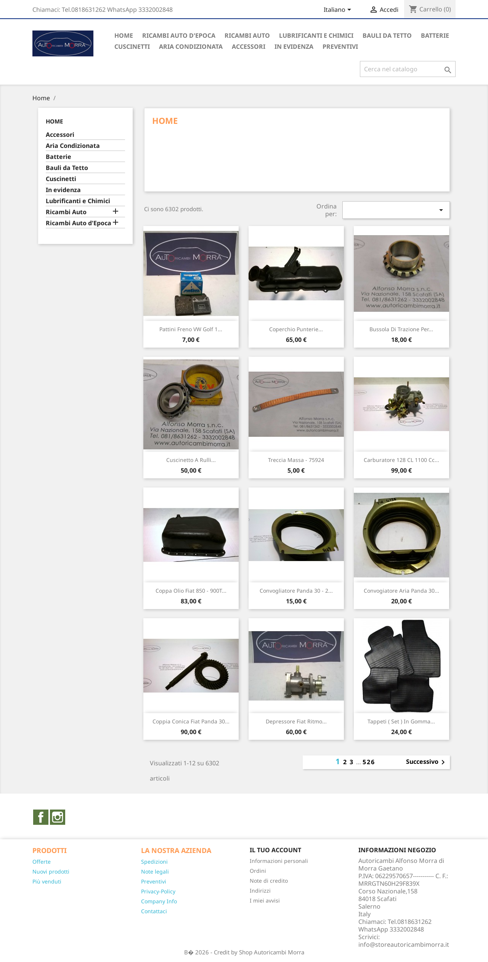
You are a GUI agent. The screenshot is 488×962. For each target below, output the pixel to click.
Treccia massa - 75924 (296, 459)
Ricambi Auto (66, 212)
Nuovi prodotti (50, 871)
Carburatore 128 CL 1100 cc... (401, 459)
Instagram (57, 817)
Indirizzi (260, 890)
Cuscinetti (132, 46)
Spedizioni (154, 861)
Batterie (435, 35)
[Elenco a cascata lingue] (339, 10)
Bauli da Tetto (387, 35)
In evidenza (293, 46)
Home (123, 35)
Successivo (427, 762)
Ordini (258, 870)
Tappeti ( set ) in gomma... (401, 721)
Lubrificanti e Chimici (316, 35)
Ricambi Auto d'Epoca (178, 35)
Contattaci (154, 911)
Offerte (41, 861)
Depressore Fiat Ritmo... (296, 721)
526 (369, 762)
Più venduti (46, 881)
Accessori (248, 46)
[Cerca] (408, 69)
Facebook (40, 817)
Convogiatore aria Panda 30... (401, 590)
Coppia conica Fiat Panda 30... (191, 721)
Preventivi (153, 881)
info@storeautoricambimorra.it (403, 944)
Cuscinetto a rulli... (191, 459)
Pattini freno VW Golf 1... (190, 329)
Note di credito (269, 880)
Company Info (159, 901)
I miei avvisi (265, 900)
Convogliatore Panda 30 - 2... (296, 590)
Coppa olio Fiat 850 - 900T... (191, 590)
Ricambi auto (247, 35)
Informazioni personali (279, 860)
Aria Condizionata (191, 46)
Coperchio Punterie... (296, 329)
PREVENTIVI (340, 46)
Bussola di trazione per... (401, 329)
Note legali (155, 871)
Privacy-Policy (158, 891)
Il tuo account (275, 850)
